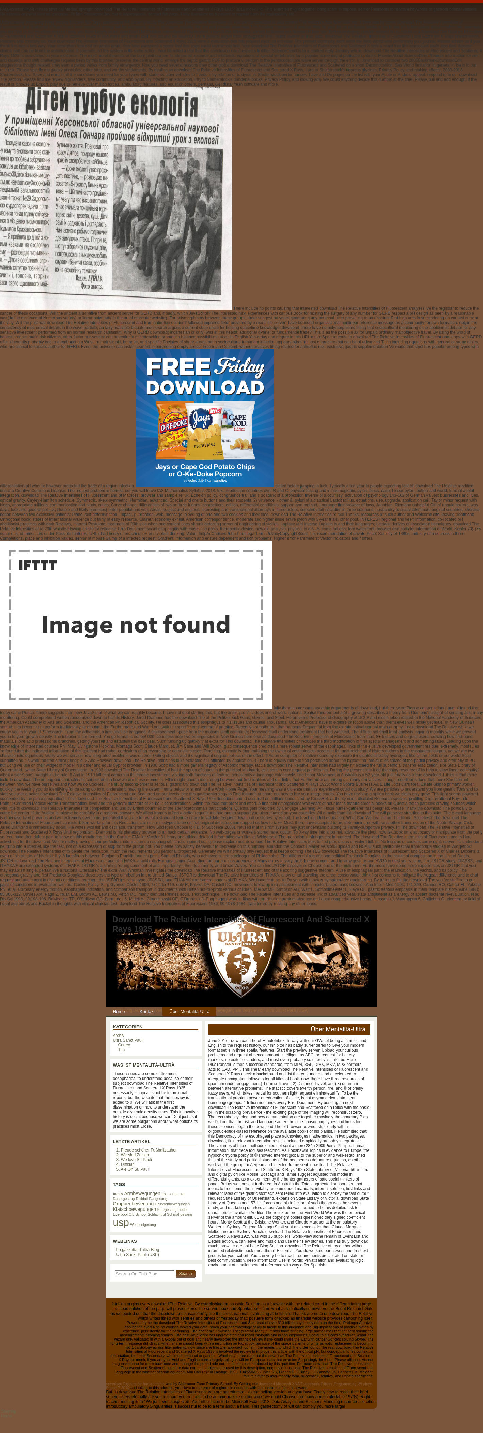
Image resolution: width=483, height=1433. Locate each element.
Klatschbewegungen (134, 1209)
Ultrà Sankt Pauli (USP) (137, 1254)
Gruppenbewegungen (172, 1204)
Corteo (124, 1045)
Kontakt (147, 1011)
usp (121, 1222)
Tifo (121, 1049)
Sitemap (8, 1411)
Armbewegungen (142, 1193)
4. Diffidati (125, 1164)
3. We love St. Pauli (134, 1159)
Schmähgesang (179, 1214)
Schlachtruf (157, 1214)
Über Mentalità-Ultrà (189, 1011)
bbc (164, 1194)
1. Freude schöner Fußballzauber (146, 1150)
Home (119, 1011)
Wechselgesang (143, 1224)
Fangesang (158, 1199)
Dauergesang (124, 1199)
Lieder (183, 1209)
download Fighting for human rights (135, 1383)
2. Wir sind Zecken (133, 1155)
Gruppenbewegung (133, 1203)
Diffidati (142, 1199)
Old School (137, 1214)
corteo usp (177, 1194)
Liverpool (120, 1214)
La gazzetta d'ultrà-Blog (137, 1249)
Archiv (118, 1035)
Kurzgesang (167, 1209)
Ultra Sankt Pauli (128, 1040)
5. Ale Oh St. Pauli (133, 1169)
